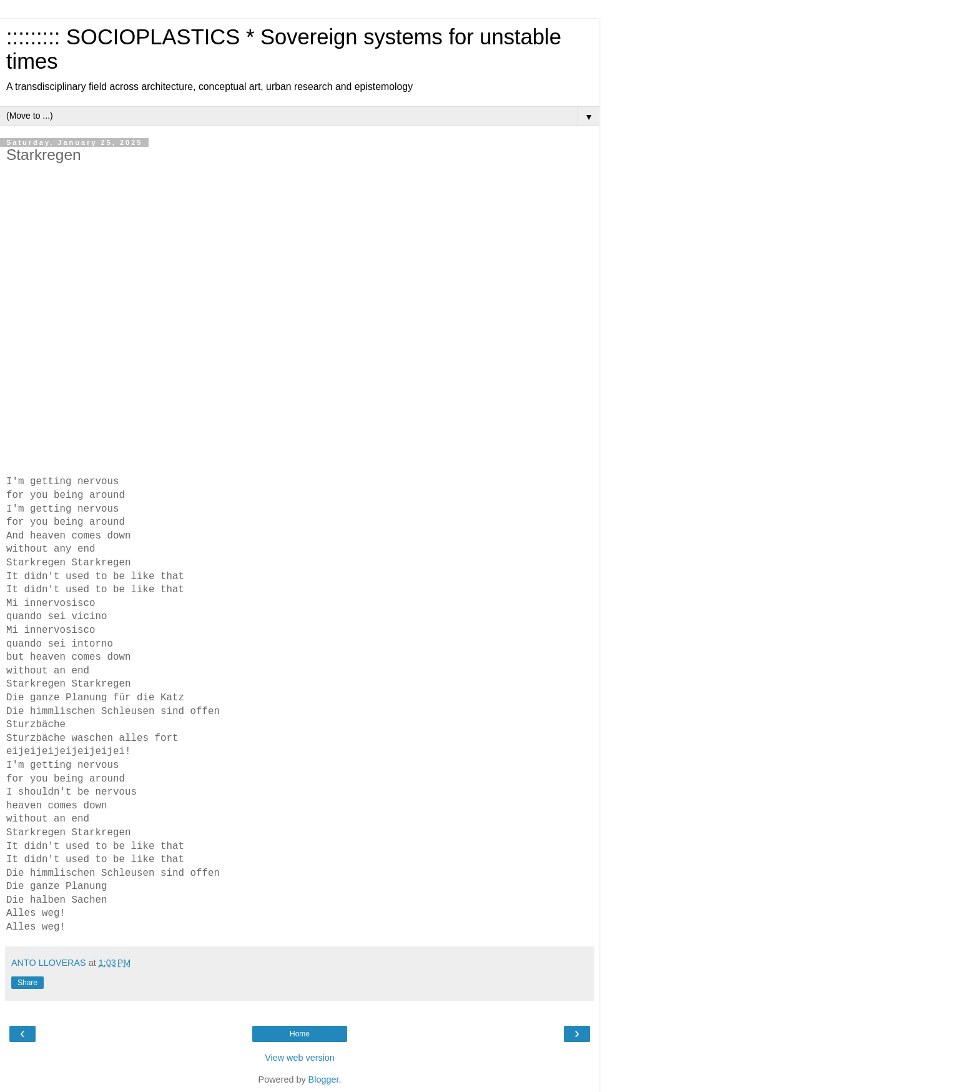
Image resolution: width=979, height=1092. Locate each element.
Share (27, 982)
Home (300, 1034)
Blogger (323, 1080)
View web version (300, 1058)
